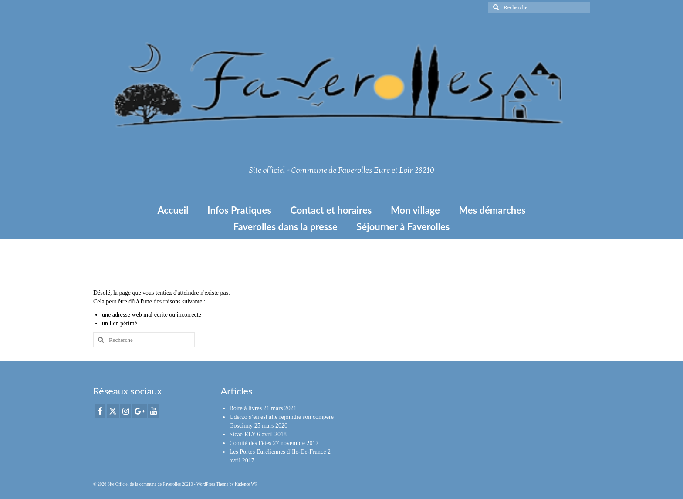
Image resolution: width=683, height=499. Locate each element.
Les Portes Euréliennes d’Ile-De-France (278, 451)
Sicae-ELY (243, 434)
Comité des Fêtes (250, 443)
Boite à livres (246, 408)
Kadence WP (246, 484)
